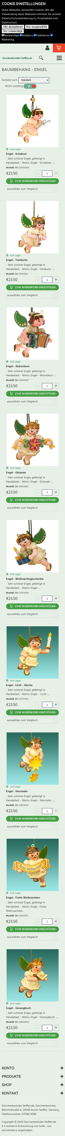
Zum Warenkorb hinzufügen (35, 181)
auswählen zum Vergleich (22, 189)
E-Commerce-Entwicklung (18, 1126)
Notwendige (10, 35)
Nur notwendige (13, 31)
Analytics (26, 35)
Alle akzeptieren (13, 26)
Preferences (42, 35)
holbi (42, 1126)
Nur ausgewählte (36, 26)
